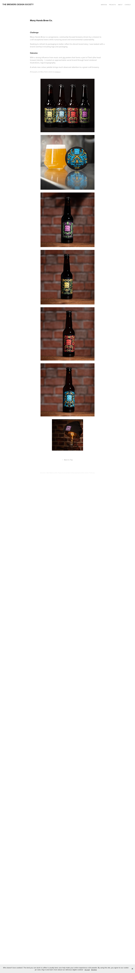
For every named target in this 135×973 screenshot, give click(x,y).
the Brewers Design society (18, 4)
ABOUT (120, 5)
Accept (87, 970)
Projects (112, 5)
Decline (94, 970)
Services (104, 5)
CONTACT (128, 5)
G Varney (57, 72)
